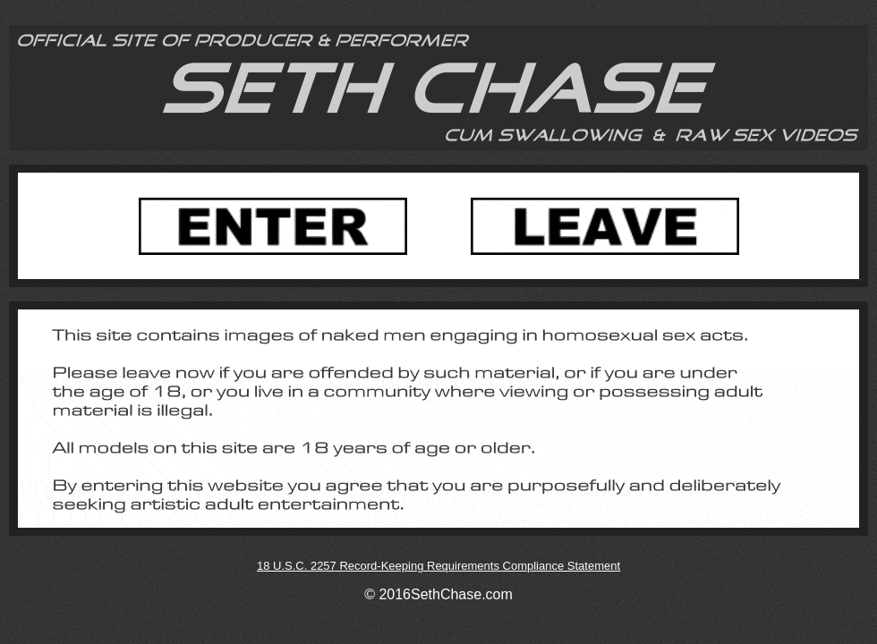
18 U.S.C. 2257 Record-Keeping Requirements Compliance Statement (438, 565)
